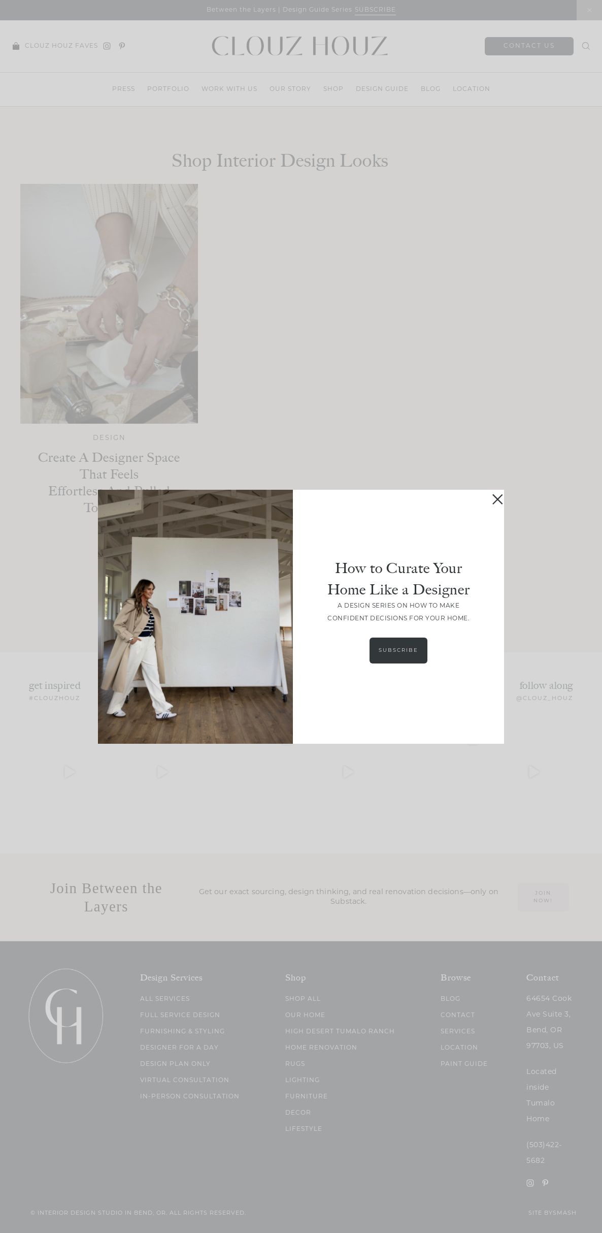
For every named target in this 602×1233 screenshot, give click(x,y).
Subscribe (398, 650)
